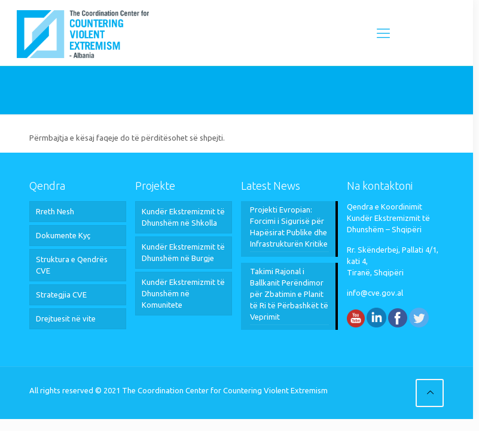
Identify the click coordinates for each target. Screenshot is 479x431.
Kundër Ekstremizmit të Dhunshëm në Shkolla (183, 217)
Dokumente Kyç (63, 235)
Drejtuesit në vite (66, 318)
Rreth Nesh (55, 211)
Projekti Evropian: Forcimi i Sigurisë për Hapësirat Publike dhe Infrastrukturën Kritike (289, 226)
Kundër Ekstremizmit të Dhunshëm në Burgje (183, 252)
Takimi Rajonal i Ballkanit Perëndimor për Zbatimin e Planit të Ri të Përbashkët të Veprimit (289, 294)
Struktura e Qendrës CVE (72, 265)
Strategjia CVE (61, 294)
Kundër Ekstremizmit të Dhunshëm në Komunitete (183, 293)
